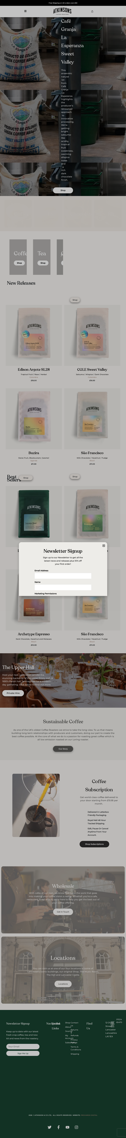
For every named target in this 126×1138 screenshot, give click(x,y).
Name (37, 582)
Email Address (41, 571)
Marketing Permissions (46, 594)
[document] (63, 569)
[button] (104, 546)
